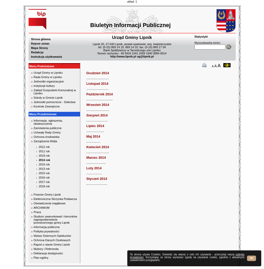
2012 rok (44, 146)
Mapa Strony (39, 47)
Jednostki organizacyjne (49, 81)
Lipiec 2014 (95, 126)
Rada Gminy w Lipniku (48, 77)
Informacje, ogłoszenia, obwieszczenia (48, 122)
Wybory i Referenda (46, 248)
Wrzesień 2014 (97, 105)
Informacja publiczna (47, 227)
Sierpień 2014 (97, 115)
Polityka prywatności (46, 231)
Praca (37, 212)
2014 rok (44, 160)
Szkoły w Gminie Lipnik (48, 97)
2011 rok (44, 151)
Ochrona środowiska (46, 136)
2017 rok (44, 181)
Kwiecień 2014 (97, 147)
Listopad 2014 (97, 84)
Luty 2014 (94, 168)
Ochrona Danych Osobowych (52, 240)
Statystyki (201, 36)
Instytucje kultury (44, 85)
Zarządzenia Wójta (45, 141)
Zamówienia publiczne (48, 128)
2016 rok (44, 177)
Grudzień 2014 (97, 73)
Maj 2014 (93, 136)
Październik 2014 (99, 94)
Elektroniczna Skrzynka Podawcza (55, 198)
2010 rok (44, 164)
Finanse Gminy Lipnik (47, 194)
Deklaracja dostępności (48, 253)
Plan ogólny (41, 257)
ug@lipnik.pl (145, 56)
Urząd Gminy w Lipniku (48, 72)
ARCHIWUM (42, 207)
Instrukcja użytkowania (46, 56)
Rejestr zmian (40, 43)
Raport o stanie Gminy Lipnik (52, 244)
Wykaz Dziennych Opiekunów (52, 235)
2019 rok (44, 155)
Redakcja (37, 52)
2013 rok (44, 168)
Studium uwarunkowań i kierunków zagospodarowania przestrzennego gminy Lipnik (55, 219)
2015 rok (44, 173)
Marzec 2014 (96, 157)
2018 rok (44, 186)
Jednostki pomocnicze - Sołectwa (55, 102)
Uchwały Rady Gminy (47, 132)
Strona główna (41, 39)
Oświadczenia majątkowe (50, 203)
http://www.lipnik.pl (123, 56)
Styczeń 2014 (96, 179)
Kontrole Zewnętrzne (47, 106)
